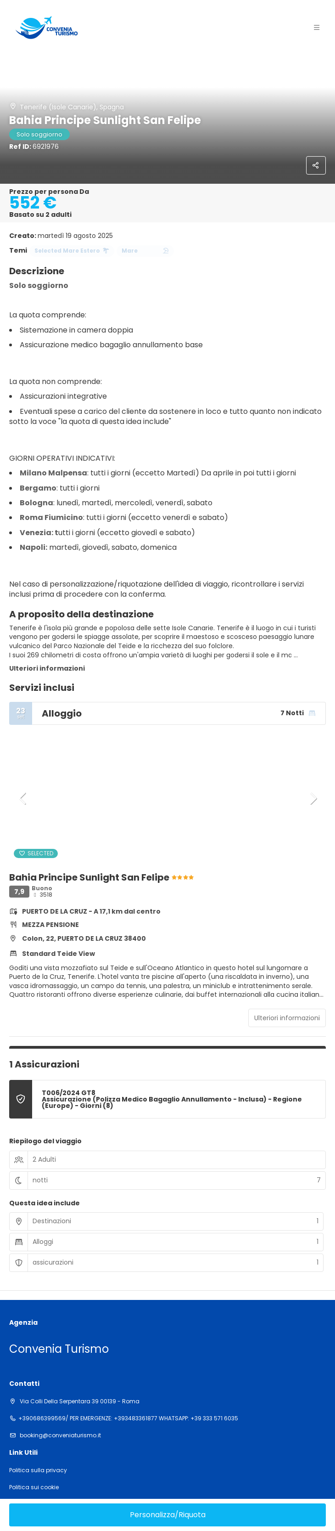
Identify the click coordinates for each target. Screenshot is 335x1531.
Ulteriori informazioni (47, 668)
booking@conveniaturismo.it (59, 1435)
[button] (23, 798)
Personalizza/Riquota (168, 1514)
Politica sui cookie (34, 1487)
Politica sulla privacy (38, 1470)
